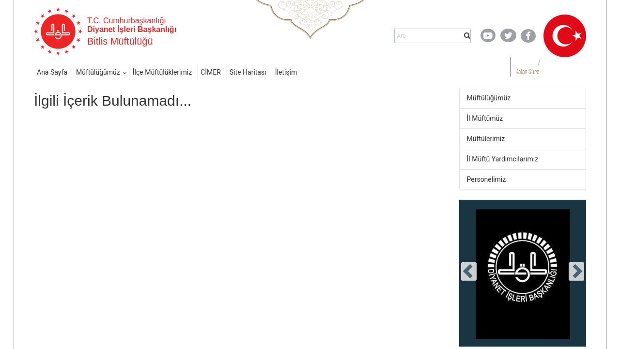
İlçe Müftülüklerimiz (162, 72)
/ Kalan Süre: (527, 66)
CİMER (211, 72)
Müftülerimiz (486, 139)
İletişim (286, 72)
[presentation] (469, 271)
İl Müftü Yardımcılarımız (503, 159)
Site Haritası (248, 72)
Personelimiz (486, 179)
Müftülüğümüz (98, 72)
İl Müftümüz (485, 118)
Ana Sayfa (52, 72)
